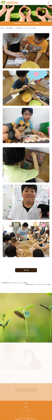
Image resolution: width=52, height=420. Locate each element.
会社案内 (26, 407)
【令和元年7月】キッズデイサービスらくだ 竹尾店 (37, 284)
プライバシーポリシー (26, 411)
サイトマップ (26, 415)
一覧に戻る (26, 270)
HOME (2, 28)
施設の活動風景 (9, 28)
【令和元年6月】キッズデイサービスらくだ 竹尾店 (14, 282)
